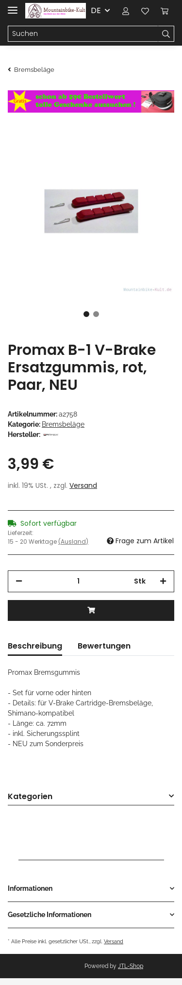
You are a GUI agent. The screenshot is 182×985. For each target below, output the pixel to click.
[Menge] (78, 581)
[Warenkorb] (164, 10)
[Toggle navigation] (12, 6)
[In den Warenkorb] (91, 610)
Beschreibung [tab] (35, 645)
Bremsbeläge (63, 424)
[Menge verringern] (19, 581)
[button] (125, 10)
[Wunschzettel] (145, 10)
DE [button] (96, 10)
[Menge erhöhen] (163, 581)
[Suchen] (83, 34)
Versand (83, 485)
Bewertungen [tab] (104, 645)
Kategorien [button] (30, 797)
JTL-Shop (130, 966)
